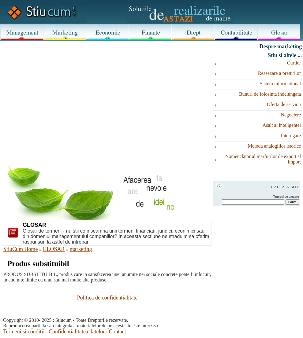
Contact (117, 332)
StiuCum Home (20, 249)
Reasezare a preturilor (279, 73)
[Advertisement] (107, 92)
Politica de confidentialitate (107, 298)
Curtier (294, 62)
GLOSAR (54, 249)
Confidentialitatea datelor (77, 332)
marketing (81, 249)
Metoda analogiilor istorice (274, 146)
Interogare (291, 135)
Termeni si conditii (24, 332)
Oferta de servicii (284, 104)
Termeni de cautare (286, 196)
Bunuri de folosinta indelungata (270, 94)
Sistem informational (280, 83)
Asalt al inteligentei (282, 125)
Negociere (291, 114)
